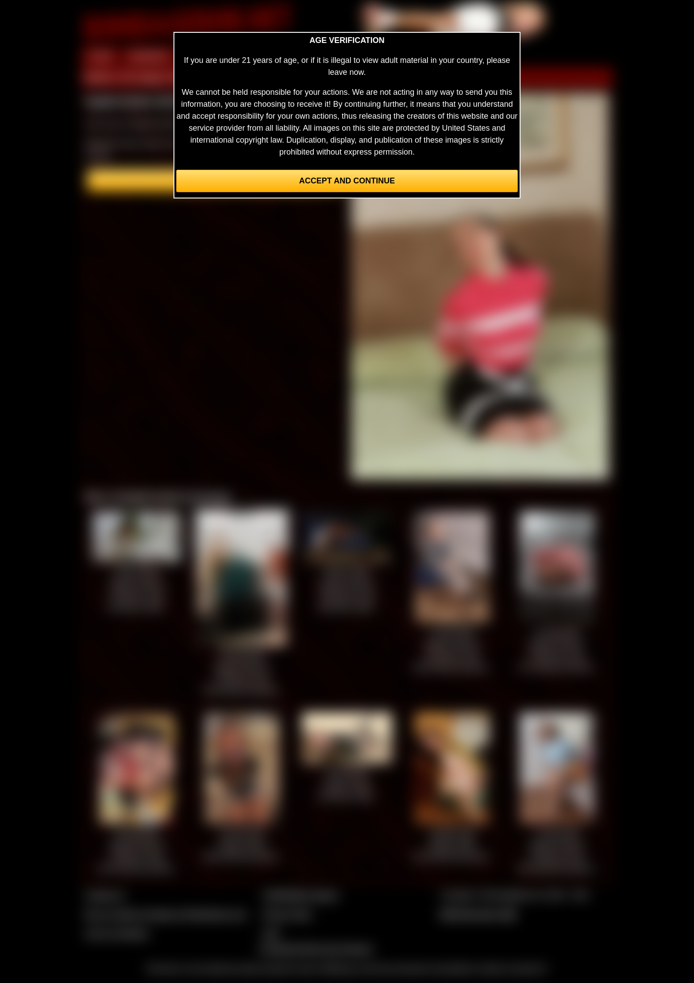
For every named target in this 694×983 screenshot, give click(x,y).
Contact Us (104, 895)
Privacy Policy (287, 914)
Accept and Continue (347, 180)
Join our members (117, 933)
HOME (100, 56)
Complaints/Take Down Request (315, 948)
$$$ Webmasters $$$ (478, 914)
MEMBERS (149, 56)
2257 (271, 933)
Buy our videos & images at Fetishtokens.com (166, 914)
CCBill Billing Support (300, 895)
